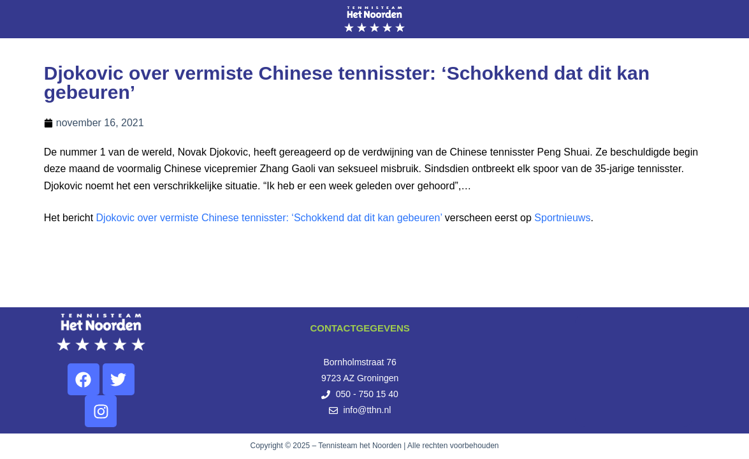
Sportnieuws (562, 217)
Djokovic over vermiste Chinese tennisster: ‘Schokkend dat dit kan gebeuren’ (269, 217)
